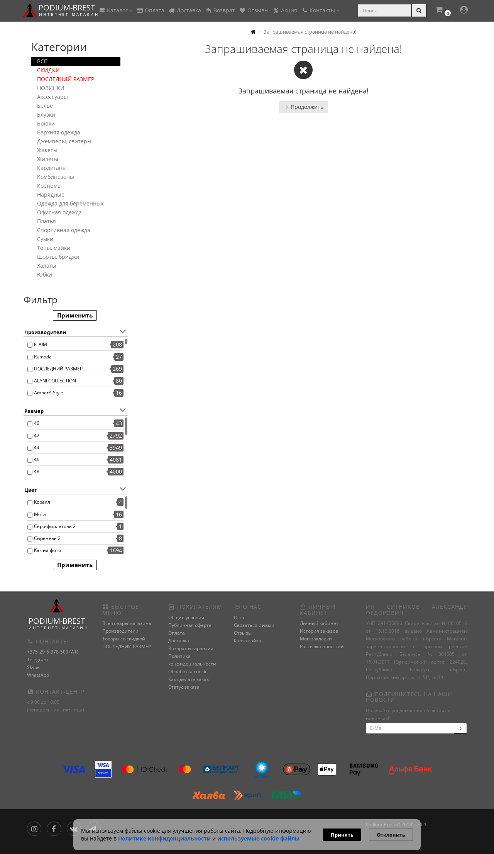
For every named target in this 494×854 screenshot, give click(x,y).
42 (36, 435)
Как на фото (47, 550)
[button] (442, 10)
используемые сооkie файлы (258, 838)
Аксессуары (52, 96)
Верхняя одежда (58, 132)
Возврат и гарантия (190, 648)
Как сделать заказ (188, 679)
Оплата (150, 10)
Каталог (115, 10)
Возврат (220, 10)
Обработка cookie (188, 671)
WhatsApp (38, 675)
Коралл (42, 502)
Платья (46, 221)
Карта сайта (247, 640)
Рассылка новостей (322, 646)
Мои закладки (316, 638)
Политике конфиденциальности (164, 838)
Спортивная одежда (63, 230)
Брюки (46, 123)
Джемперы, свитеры (64, 141)
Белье (45, 105)
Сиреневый (47, 538)
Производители (120, 631)
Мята (40, 514)
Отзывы (254, 10)
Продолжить (303, 106)
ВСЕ (42, 61)
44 (36, 447)
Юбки (44, 274)
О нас (240, 617)
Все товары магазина (126, 623)
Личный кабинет (319, 623)
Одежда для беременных (70, 203)
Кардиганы (52, 167)
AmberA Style (48, 392)
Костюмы (49, 185)
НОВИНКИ (50, 88)
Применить (75, 315)
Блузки (46, 114)
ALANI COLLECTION (55, 380)
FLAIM (40, 344)
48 (36, 471)
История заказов (319, 631)
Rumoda (43, 356)
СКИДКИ (48, 70)
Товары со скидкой (123, 638)
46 (36, 459)
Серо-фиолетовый (55, 526)
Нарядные (50, 194)
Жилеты (47, 159)
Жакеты (47, 150)
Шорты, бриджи (58, 256)
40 (36, 423)
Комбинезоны (55, 176)
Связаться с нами (254, 625)
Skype (33, 667)
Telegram (37, 659)
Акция (284, 10)
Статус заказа (184, 687)
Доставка (184, 10)
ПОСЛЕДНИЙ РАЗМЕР (65, 79)
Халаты (46, 265)
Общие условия (186, 617)
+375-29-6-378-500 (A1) (52, 652)
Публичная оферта (189, 625)
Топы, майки (53, 247)
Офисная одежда (59, 212)
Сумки (45, 239)
